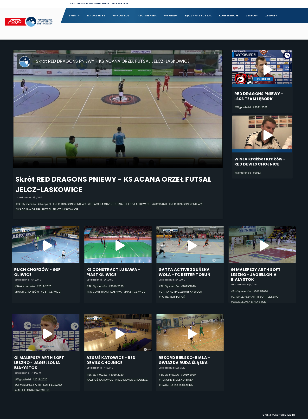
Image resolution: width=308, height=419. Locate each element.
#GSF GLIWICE (51, 291)
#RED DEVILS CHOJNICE (131, 379)
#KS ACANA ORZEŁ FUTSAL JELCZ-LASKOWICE (119, 204)
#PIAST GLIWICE (134, 291)
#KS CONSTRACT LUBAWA (104, 291)
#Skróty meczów (26, 204)
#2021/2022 (260, 107)
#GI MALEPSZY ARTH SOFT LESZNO (254, 296)
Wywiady (171, 15)
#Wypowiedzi (243, 107)
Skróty (74, 15)
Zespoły (252, 15)
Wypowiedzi (121, 15)
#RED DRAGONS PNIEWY (69, 204)
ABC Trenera (147, 15)
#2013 (257, 172)
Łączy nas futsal (198, 15)
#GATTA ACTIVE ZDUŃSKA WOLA (180, 291)
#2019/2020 (159, 204)
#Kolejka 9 (44, 204)
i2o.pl (291, 415)
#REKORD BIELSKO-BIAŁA (176, 379)
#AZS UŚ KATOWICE (100, 379)
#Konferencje (243, 172)
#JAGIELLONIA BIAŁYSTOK (248, 301)
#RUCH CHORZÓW (27, 291)
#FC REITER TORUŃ (172, 296)
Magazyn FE (96, 15)
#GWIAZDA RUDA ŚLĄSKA (176, 385)
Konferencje (228, 15)
